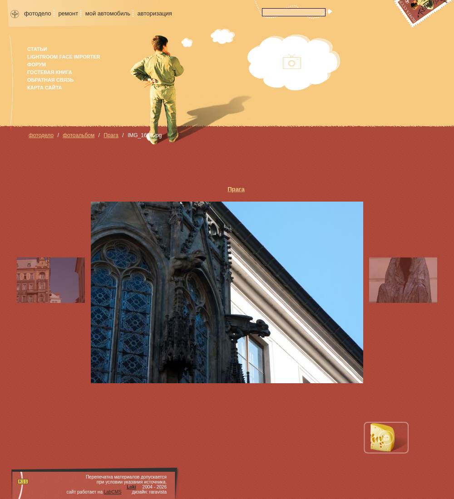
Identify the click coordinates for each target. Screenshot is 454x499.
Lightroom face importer (63, 56)
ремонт (68, 13)
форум (36, 64)
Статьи (37, 49)
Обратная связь (50, 80)
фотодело (37, 13)
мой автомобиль (107, 13)
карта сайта (44, 87)
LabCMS (113, 491)
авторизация (155, 13)
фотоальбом (78, 135)
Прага (111, 135)
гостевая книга (49, 72)
